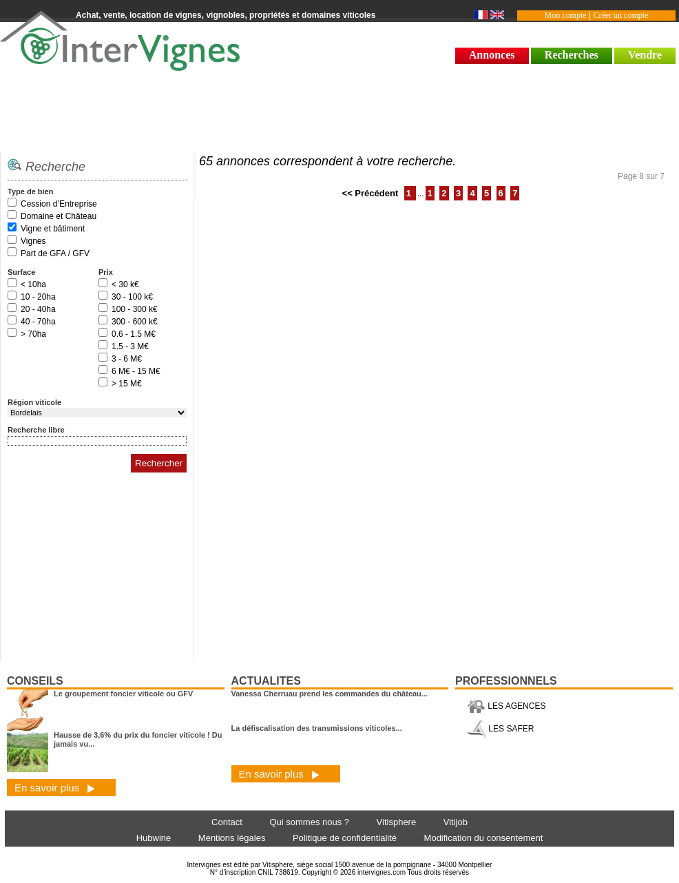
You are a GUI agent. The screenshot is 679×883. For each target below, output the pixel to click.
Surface (21, 272)
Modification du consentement (483, 838)
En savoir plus (54, 787)
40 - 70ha (38, 321)
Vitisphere (397, 822)
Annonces (492, 55)
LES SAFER (500, 729)
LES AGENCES (506, 706)
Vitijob (455, 822)
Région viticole (34, 402)
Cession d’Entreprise (59, 204)
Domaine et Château (58, 216)
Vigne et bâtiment (53, 228)
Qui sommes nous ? (309, 822)
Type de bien (30, 191)
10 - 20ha (38, 297)
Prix (105, 272)
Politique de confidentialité (345, 838)
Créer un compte (620, 15)
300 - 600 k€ (135, 321)
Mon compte (566, 15)
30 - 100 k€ (132, 297)
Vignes (33, 241)
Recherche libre (36, 430)
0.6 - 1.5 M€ (134, 334)
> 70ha (33, 334)
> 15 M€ (127, 383)
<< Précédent (371, 193)
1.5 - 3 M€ (130, 346)
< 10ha (33, 284)
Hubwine (153, 838)
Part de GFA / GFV (55, 253)
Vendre (645, 55)
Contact (226, 822)
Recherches (571, 55)
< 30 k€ (125, 284)
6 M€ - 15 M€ (136, 371)
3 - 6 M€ (127, 359)
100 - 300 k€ (135, 309)
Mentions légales (232, 838)
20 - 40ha (38, 309)
